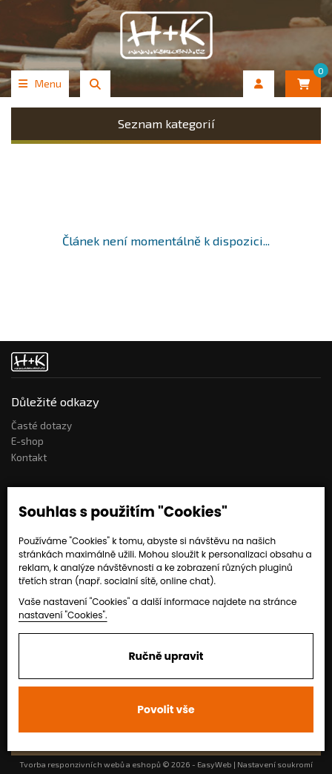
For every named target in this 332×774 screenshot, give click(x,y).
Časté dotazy (41, 425)
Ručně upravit (165, 656)
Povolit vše (165, 709)
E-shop (27, 441)
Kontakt (29, 457)
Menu (40, 83)
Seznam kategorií (166, 123)
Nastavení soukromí (275, 764)
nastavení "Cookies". (63, 615)
